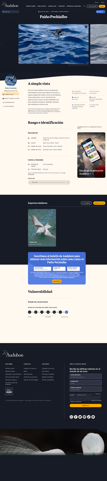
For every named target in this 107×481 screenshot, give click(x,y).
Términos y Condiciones (75, 401)
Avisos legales (28, 400)
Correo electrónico (39, 267)
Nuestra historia (10, 371)
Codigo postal (57, 267)
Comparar (87, 203)
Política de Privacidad (96, 400)
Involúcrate (61, 6)
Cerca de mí (93, 6)
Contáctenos (47, 400)
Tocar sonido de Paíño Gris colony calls (54, 211)
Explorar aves (52, 6)
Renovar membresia (48, 380)
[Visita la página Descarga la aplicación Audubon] (91, 155)
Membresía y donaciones (74, 6)
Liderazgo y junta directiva (13, 374)
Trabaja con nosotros (30, 368)
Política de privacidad (61, 272)
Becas (25, 371)
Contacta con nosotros (30, 377)
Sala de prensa (28, 374)
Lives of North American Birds (42, 110)
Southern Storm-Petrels (60, 11)
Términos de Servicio (73, 272)
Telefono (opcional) (72, 267)
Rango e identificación (11, 98)
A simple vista (8, 94)
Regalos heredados (47, 377)
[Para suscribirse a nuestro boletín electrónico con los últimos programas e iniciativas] (42, 269)
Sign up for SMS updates (31, 380)
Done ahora (45, 371)
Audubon (10, 4)
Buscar (84, 6)
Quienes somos (9, 368)
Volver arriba (9, 106)
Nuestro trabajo (30, 6)
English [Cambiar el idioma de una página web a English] (102, 2)
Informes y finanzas (11, 380)
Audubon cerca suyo (48, 368)
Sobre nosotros (41, 6)
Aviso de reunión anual (12, 377)
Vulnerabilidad (9, 102)
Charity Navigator (9, 391)
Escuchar (101, 12)
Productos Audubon (48, 374)
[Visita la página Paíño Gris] (42, 228)
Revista (97, 2)
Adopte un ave (99, 203)
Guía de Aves (44, 11)
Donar (102, 6)
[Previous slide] (2, 43)
